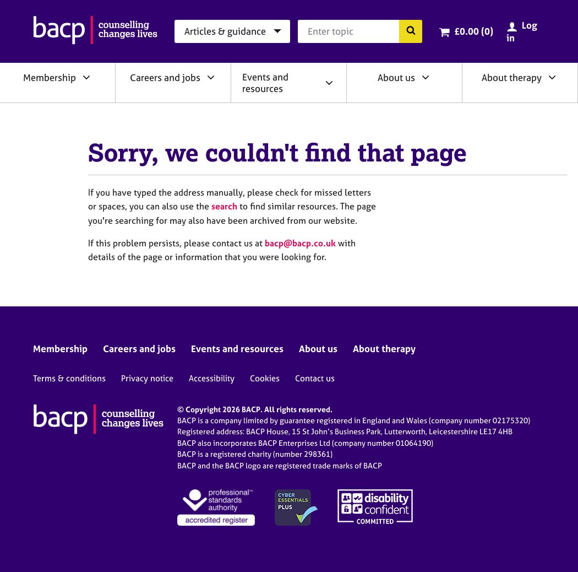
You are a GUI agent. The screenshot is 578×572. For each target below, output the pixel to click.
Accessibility (212, 378)
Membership (49, 77)
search (224, 206)
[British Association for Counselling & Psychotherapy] (95, 31)
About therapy (512, 77)
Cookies (265, 378)
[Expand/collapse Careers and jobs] (211, 77)
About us (396, 77)
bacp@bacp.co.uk (300, 243)
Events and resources (265, 82)
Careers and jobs (165, 77)
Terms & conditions (69, 378)
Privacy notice (147, 378)
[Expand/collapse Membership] (86, 77)
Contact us (315, 378)
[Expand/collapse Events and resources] (329, 83)
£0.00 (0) (473, 31)
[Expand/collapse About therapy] (552, 77)
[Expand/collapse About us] (425, 77)
